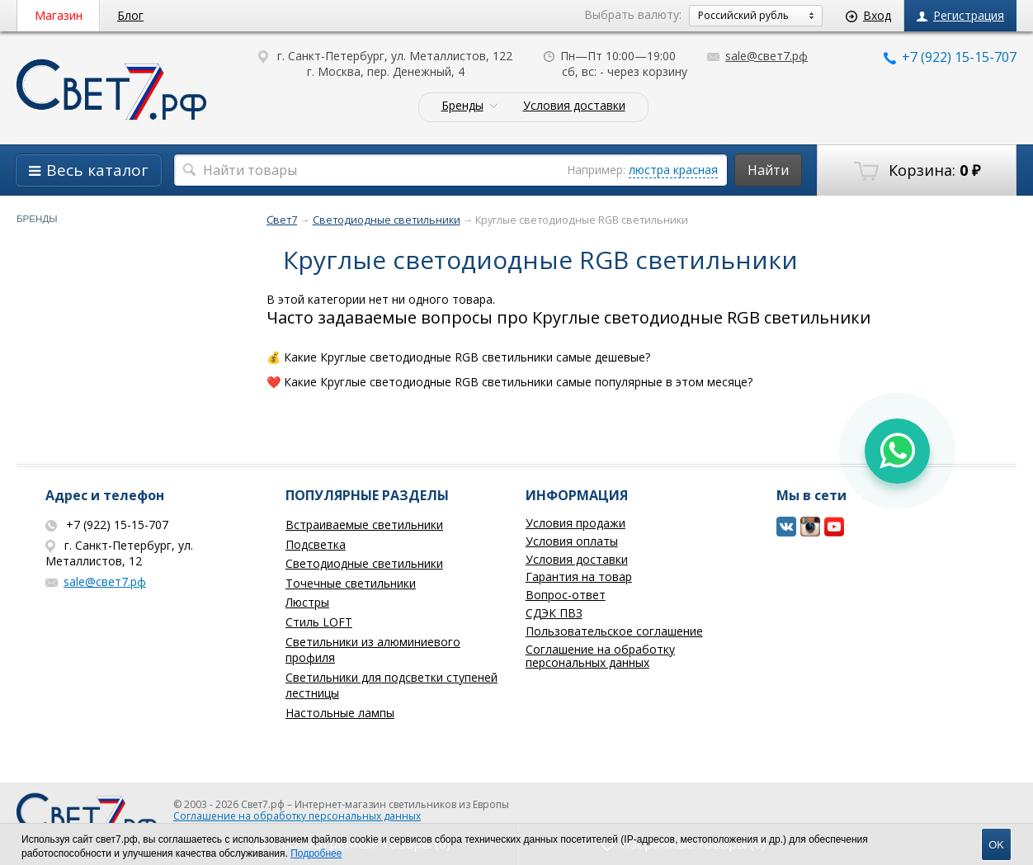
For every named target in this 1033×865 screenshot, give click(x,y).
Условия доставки (574, 106)
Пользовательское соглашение (614, 631)
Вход (868, 15)
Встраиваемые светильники (364, 524)
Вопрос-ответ (566, 595)
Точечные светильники (350, 583)
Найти (768, 170)
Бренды (462, 106)
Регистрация (960, 15)
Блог (130, 15)
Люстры (307, 602)
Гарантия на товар (579, 576)
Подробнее (316, 853)
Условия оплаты (572, 541)
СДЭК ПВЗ (554, 613)
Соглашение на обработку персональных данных (600, 656)
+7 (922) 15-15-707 (950, 57)
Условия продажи (575, 523)
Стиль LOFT (318, 622)
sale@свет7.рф (757, 56)
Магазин (59, 15)
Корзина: (917, 171)
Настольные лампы (339, 713)
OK (996, 845)
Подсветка (315, 544)
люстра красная (673, 169)
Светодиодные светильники (364, 563)
